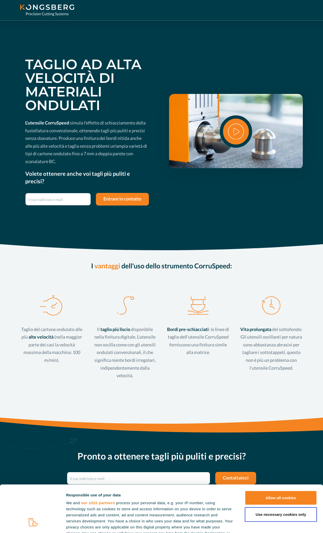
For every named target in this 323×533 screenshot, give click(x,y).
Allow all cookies (281, 456)
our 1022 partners (98, 461)
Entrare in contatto (122, 198)
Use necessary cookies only (281, 472)
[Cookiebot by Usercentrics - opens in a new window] (33, 523)
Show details (265, 523)
